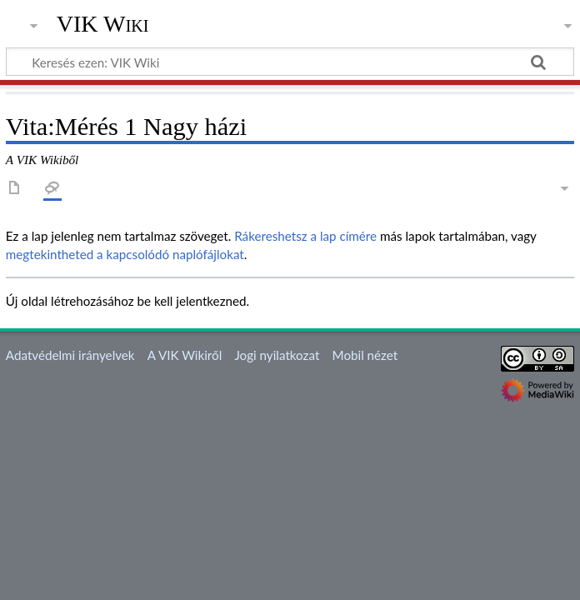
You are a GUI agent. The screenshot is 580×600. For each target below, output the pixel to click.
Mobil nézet (365, 355)
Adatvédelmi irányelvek (70, 355)
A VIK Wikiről (185, 355)
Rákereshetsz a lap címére (305, 235)
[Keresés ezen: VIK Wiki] (290, 61)
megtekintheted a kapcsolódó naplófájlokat (125, 254)
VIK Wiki (103, 24)
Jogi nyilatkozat (276, 355)
